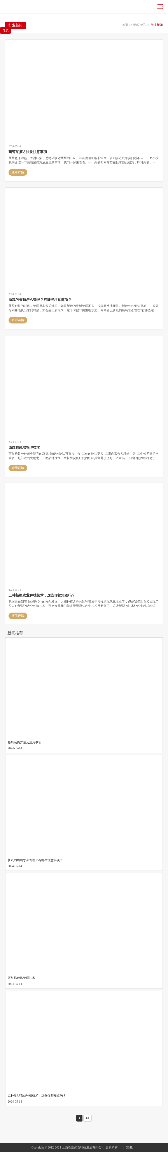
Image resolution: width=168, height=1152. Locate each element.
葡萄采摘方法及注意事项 (24, 742)
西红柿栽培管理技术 (21, 978)
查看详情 (18, 172)
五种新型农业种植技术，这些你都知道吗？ (37, 1095)
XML (129, 1147)
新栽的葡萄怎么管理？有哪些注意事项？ (35, 860)
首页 (125, 25)
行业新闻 (156, 25)
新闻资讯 (139, 25)
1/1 (87, 1118)
